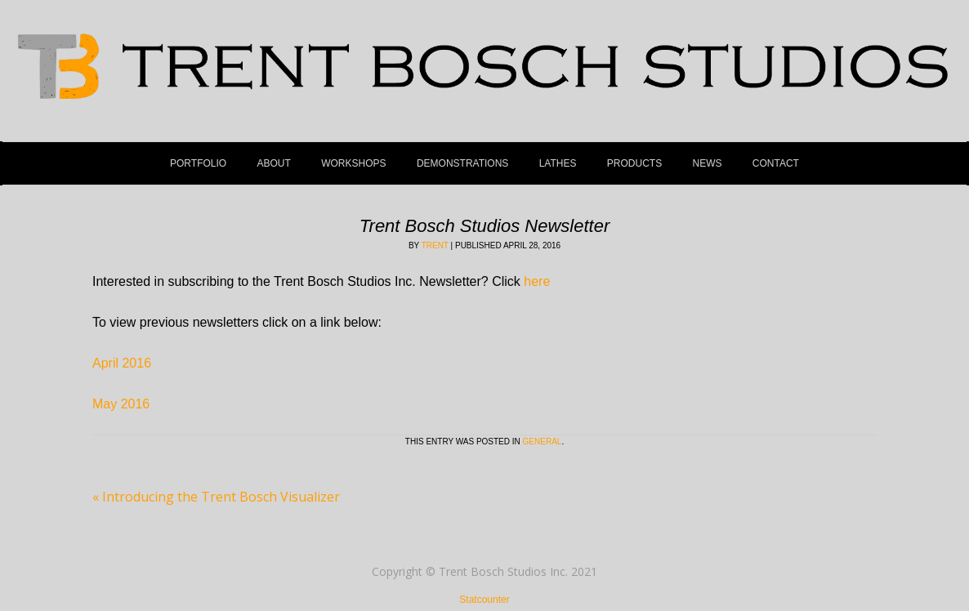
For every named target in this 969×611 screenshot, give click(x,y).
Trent (435, 245)
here (537, 281)
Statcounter (484, 599)
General (542, 441)
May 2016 (121, 404)
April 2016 (121, 363)
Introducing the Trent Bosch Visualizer (216, 497)
